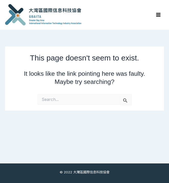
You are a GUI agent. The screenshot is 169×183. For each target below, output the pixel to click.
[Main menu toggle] (158, 15)
